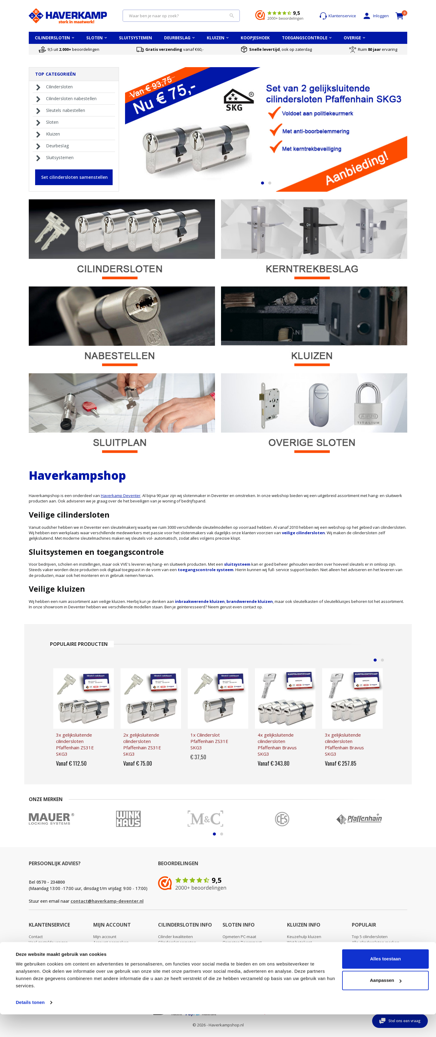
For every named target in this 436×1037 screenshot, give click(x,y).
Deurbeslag (51, 146)
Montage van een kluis (308, 960)
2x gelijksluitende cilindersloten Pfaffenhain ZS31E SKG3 (142, 744)
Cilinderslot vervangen (179, 948)
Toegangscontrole (368, 960)
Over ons (37, 948)
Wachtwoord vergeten (113, 948)
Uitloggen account (109, 954)
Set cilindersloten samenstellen (74, 177)
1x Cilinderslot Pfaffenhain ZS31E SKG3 (209, 741)
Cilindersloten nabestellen (65, 99)
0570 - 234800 (50, 882)
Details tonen (30, 1025)
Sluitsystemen (54, 157)
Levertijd (37, 954)
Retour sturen (41, 960)
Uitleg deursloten (238, 954)
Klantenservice (337, 16)
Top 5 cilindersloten (370, 936)
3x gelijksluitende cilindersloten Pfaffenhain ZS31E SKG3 (75, 744)
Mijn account (104, 936)
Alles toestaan (385, 981)
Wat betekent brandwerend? (313, 954)
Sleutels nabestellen (59, 110)
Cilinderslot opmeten (177, 942)
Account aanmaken (111, 942)
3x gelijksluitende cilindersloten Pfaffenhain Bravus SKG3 (344, 744)
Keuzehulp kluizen (304, 936)
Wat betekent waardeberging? (302, 945)
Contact (36, 936)
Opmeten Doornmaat (242, 942)
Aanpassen (385, 1003)
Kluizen (47, 134)
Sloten (46, 122)
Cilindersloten (53, 87)
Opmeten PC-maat (239, 936)
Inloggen (375, 16)
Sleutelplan (362, 948)
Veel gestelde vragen (48, 942)
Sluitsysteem (363, 954)
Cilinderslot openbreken (180, 960)
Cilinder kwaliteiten (175, 936)
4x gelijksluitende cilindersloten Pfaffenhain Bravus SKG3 (277, 744)
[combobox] (181, 16)
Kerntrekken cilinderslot (180, 954)
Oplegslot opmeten (240, 948)
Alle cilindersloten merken (375, 942)
